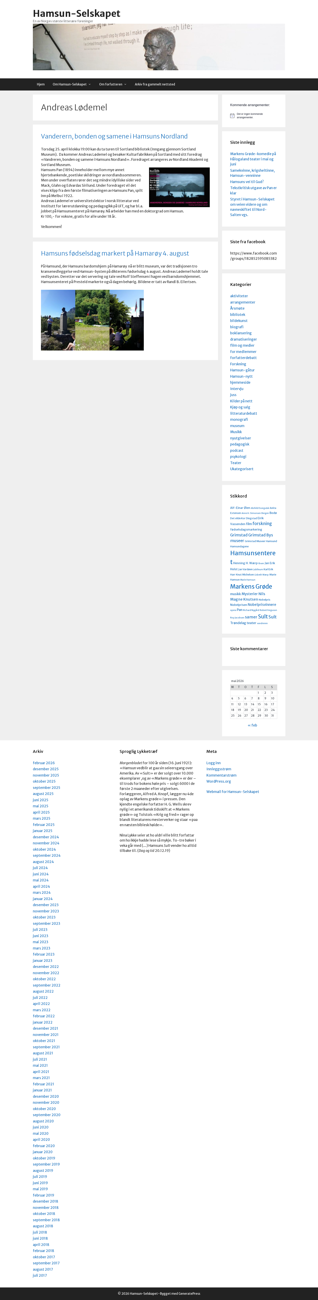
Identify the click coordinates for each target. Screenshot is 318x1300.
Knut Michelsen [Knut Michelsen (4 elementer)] (245, 574)
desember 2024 (46, 837)
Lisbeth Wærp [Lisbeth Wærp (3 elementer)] (262, 574)
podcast (236, 450)
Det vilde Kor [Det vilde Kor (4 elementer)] (237, 518)
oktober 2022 (44, 979)
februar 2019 (43, 1195)
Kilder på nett (241, 401)
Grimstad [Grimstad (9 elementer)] (239, 535)
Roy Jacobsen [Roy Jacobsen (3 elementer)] (237, 617)
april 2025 (41, 812)
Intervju (236, 389)
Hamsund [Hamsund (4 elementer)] (271, 541)
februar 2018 (43, 1251)
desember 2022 (46, 966)
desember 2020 (46, 1096)
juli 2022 (40, 997)
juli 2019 (40, 1176)
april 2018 (41, 1244)
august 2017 (43, 1269)
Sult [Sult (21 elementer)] (263, 616)
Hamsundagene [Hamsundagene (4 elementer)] (239, 546)
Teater (235, 463)
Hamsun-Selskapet (76, 13)
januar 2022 (43, 1022)
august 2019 (43, 1170)
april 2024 (41, 886)
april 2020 (41, 1139)
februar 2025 (44, 825)
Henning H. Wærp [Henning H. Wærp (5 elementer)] (245, 563)
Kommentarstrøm (221, 775)
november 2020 (46, 1102)
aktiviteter (239, 296)
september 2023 (46, 923)
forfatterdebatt (243, 358)
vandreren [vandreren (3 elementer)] (262, 623)
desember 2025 (46, 769)
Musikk (236, 432)
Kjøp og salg (240, 407)
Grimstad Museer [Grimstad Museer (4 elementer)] (255, 541)
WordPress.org (218, 781)
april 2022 (41, 1004)
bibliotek (237, 314)
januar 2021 (42, 1090)
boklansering (241, 333)
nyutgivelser (240, 438)
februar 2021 (43, 1084)
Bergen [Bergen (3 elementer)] (265, 513)
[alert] (253, 115)
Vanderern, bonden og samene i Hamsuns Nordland (114, 136)
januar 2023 (42, 960)
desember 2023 (46, 905)
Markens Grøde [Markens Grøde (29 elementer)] (251, 586)
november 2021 (46, 1035)
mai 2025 (40, 806)
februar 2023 (44, 954)
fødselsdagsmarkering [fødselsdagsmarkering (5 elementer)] (246, 529)
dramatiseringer (243, 339)
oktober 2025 (44, 781)
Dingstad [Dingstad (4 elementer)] (251, 518)
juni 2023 (40, 936)
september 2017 (46, 1263)
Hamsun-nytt (241, 376)
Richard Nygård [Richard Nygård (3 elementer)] (251, 610)
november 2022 (46, 973)
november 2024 (46, 843)
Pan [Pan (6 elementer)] (239, 610)
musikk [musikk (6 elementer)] (235, 594)
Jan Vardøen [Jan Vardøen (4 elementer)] (245, 569)
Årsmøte (237, 308)
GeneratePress (189, 1294)
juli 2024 (40, 868)
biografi (236, 327)
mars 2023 (41, 948)
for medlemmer (243, 352)
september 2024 (47, 855)
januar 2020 (43, 1152)
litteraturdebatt (243, 413)
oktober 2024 (44, 849)
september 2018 (46, 1220)
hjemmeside (240, 382)
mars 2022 (41, 1010)
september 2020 (46, 1115)
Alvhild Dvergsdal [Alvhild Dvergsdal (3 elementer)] (260, 508)
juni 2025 (40, 800)
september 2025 (46, 787)
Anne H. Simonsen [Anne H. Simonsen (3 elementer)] (251, 513)
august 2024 (43, 862)
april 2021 (41, 1072)
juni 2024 (41, 874)
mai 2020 (40, 1133)
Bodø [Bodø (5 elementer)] (273, 513)
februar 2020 (44, 1146)
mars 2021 (41, 1078)
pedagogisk (239, 444)
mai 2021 (40, 1065)
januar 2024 (43, 899)
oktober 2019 (44, 1158)
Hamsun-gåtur (242, 370)
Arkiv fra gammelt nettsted (155, 84)
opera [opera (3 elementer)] (233, 610)
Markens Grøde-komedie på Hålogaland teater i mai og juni (253, 159)
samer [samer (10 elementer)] (251, 616)
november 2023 (46, 911)
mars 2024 (42, 892)
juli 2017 (40, 1275)
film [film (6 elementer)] (249, 524)
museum (237, 426)
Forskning (238, 364)
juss (233, 395)
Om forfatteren (115, 84)
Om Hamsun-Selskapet (74, 84)
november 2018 (46, 1207)
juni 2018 (40, 1238)
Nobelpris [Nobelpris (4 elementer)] (264, 599)
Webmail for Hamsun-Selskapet (232, 792)
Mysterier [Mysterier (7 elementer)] (250, 594)
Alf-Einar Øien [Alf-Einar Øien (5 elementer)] (240, 508)
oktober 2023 (44, 917)
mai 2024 (41, 880)
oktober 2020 (44, 1109)
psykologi (238, 456)
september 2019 (46, 1164)
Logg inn (213, 763)
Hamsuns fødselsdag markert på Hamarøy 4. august (115, 253)
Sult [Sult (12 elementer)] (273, 617)
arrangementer (242, 302)
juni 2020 (40, 1127)
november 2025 (46, 775)
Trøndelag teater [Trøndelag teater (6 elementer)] (243, 623)
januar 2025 (42, 831)
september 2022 (46, 985)
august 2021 (43, 1053)
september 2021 (46, 1047)
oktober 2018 (44, 1214)
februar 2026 (44, 763)
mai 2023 (40, 942)
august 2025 (43, 794)
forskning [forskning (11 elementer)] (262, 523)
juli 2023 (40, 929)
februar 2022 (44, 1016)
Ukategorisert (242, 469)
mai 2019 (40, 1189)
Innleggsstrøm (218, 769)
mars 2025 (41, 818)
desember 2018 (45, 1201)
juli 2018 (40, 1232)
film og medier (242, 345)
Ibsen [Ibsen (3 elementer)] (261, 563)
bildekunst (239, 321)
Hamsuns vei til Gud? (247, 182)
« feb (252, 725)
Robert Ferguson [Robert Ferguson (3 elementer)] (268, 610)
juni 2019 (40, 1183)
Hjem (41, 84)
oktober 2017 (44, 1257)
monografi (239, 419)
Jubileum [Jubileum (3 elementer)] (258, 569)
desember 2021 (45, 1028)
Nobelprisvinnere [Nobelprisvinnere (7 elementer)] (262, 604)
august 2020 (43, 1121)
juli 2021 (40, 1059)
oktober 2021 (44, 1041)
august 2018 (43, 1226)
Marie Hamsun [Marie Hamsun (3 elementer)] (247, 580)
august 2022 (43, 991)
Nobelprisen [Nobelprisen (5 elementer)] (238, 605)
